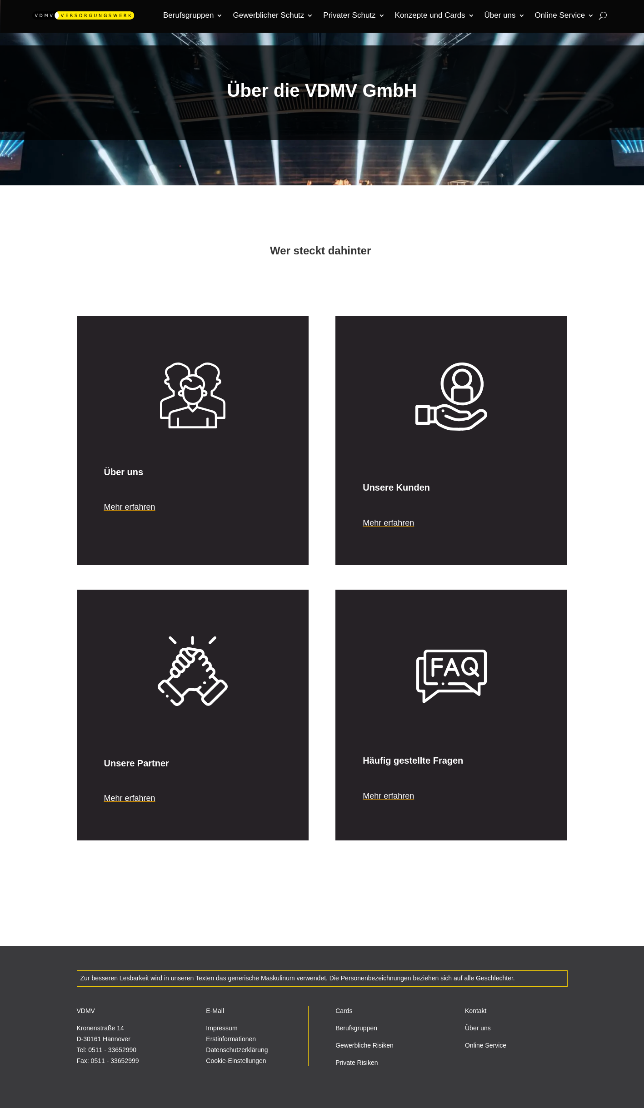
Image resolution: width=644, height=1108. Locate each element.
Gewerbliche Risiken (364, 1045)
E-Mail (215, 1010)
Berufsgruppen (356, 1028)
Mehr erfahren (129, 507)
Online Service (485, 1045)
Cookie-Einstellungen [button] (236, 1060)
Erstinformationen (231, 1039)
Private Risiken (356, 1062)
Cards (343, 1010)
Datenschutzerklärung (237, 1049)
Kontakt (475, 1010)
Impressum (221, 1028)
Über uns (478, 1028)
